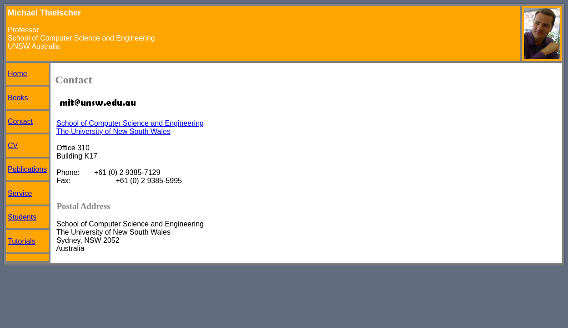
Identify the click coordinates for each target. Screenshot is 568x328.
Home (17, 73)
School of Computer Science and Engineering (130, 123)
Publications (27, 169)
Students (22, 217)
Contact (20, 121)
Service (20, 193)
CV (13, 145)
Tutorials (21, 241)
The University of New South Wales (113, 131)
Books (18, 98)
